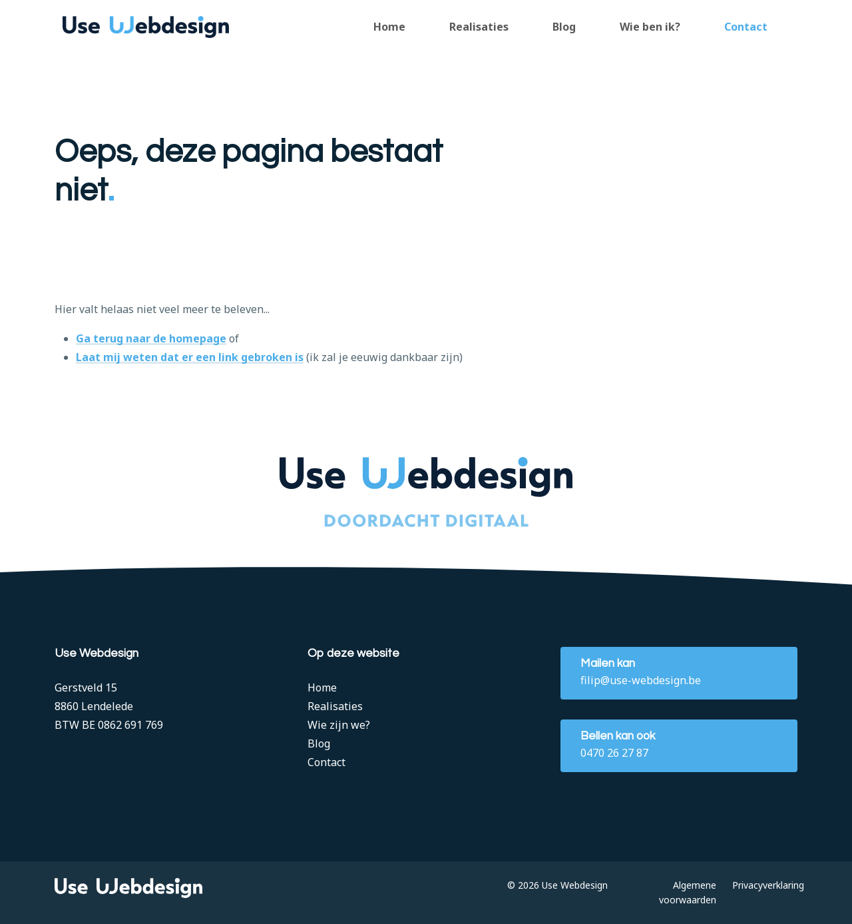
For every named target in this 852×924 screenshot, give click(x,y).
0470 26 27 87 (614, 752)
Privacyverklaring (768, 885)
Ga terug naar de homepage (151, 339)
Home (389, 26)
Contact (745, 26)
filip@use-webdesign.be (640, 680)
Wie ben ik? (650, 26)
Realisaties (479, 26)
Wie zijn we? (339, 724)
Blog (564, 26)
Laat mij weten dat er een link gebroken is (190, 358)
